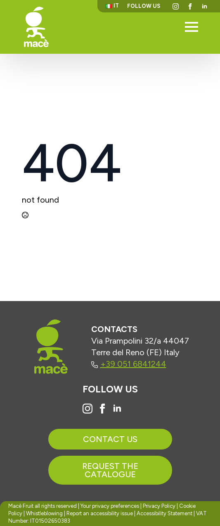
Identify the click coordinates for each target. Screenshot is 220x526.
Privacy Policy (159, 506)
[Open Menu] (191, 26)
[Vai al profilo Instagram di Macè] (87, 409)
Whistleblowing (44, 513)
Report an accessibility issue (99, 513)
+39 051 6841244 (128, 364)
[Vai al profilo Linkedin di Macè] (117, 409)
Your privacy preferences (109, 506)
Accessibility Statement (164, 513)
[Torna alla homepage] (36, 26)
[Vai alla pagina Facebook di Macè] (102, 409)
